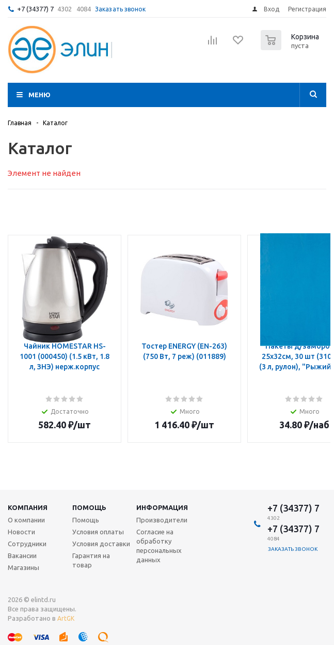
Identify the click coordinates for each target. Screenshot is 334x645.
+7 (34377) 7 (35, 8)
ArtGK (65, 618)
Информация (162, 507)
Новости (21, 531)
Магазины (23, 567)
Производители (161, 519)
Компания (27, 507)
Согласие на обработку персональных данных (159, 545)
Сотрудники (27, 543)
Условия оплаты (98, 531)
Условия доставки (101, 543)
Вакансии (22, 555)
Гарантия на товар (91, 560)
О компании (26, 519)
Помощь (89, 507)
